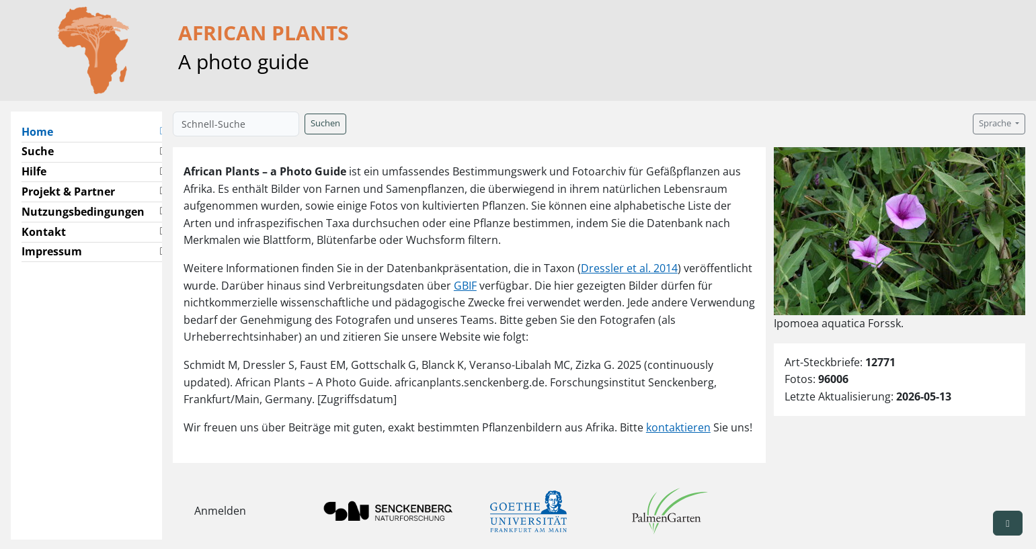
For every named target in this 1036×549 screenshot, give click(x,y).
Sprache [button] (996, 123)
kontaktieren (678, 427)
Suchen (325, 123)
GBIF (465, 285)
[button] (1008, 523)
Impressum (52, 251)
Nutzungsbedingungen (83, 211)
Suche (38, 151)
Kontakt (44, 231)
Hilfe (34, 171)
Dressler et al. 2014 (629, 268)
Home (43, 131)
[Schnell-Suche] (236, 124)
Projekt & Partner (68, 191)
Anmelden (220, 510)
